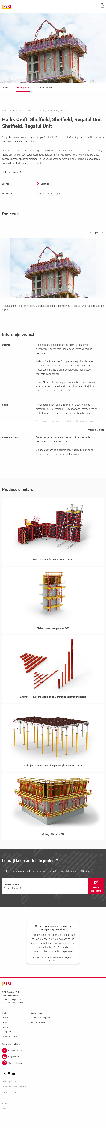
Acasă (5, 110)
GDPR (4, 1109)
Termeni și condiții (10, 1104)
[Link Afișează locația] (53, 1075)
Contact (5, 1115)
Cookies (5, 1120)
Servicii (5, 1034)
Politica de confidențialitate (14, 1099)
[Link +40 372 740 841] (53, 1062)
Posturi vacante (38, 1034)
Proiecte (17, 110)
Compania (6, 1044)
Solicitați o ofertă (9, 1048)
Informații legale (9, 1093)
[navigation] (53, 898)
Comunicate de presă (40, 1030)
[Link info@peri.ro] (53, 1068)
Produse (6, 1030)
